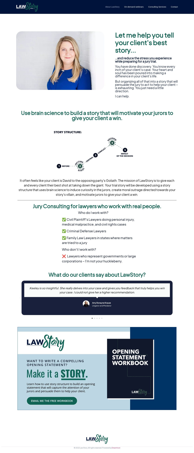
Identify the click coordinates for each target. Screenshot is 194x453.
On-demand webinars (133, 7)
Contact (174, 7)
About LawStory (112, 7)
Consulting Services (157, 7)
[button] (92, 318)
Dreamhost (116, 448)
